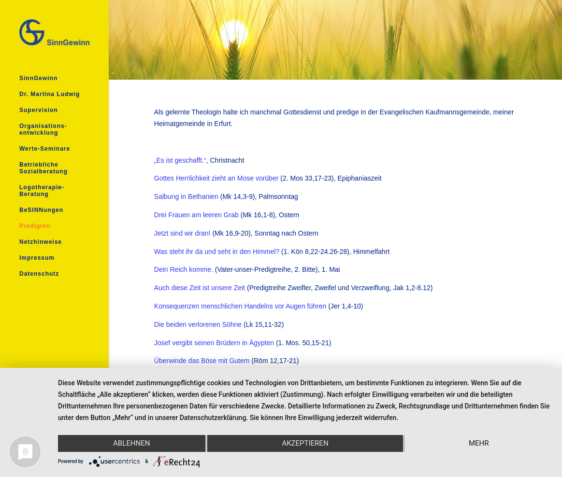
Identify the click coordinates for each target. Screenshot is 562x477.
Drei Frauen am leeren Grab (196, 215)
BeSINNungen (41, 210)
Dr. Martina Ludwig (49, 94)
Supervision (38, 110)
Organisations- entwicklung (43, 129)
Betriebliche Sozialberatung (43, 168)
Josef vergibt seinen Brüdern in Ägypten (214, 343)
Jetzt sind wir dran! (182, 233)
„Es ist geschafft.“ (180, 160)
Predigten (34, 226)
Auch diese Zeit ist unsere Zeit (199, 288)
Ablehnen (131, 443)
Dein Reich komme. (183, 269)
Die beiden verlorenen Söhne (198, 324)
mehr (479, 443)
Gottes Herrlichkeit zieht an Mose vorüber (216, 178)
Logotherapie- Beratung (41, 190)
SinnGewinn (38, 78)
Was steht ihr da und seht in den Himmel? (216, 251)
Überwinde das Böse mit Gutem (202, 361)
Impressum (37, 257)
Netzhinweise (40, 241)
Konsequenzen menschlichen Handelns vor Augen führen (240, 306)
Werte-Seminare (44, 148)
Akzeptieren (305, 443)
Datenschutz (39, 273)
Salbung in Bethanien (186, 196)
